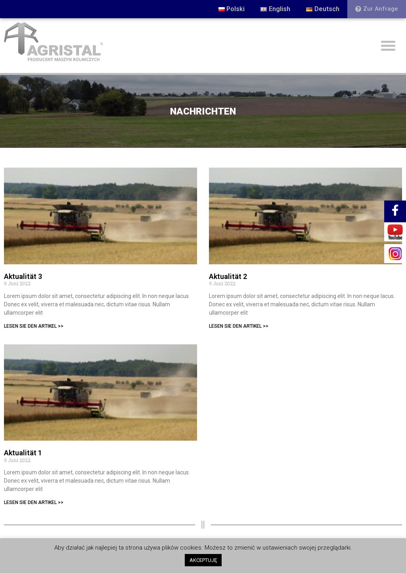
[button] (376, 9)
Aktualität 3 (23, 276)
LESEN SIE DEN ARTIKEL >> (33, 326)
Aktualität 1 (23, 453)
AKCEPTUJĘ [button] (203, 560)
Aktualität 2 (228, 276)
